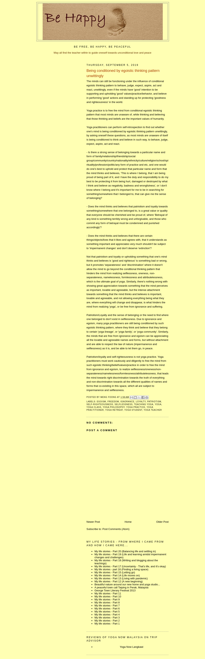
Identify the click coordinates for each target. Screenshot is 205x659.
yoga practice (135, 407)
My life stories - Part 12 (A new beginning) (118, 581)
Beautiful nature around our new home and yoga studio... (127, 584)
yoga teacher (153, 410)
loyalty (141, 401)
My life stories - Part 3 (107, 617)
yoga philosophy (114, 407)
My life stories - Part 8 (107, 602)
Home (128, 521)
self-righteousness (99, 404)
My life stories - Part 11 (107, 593)
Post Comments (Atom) (116, 529)
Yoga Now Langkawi (131, 646)
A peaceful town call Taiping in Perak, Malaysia (121, 587)
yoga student (133, 410)
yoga (158, 404)
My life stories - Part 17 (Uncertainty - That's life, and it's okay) (130, 566)
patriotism (154, 401)
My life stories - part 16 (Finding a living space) (121, 569)
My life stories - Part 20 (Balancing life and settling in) (125, 551)
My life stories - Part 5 (107, 611)
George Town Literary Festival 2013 (115, 590)
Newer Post (93, 521)
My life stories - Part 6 (107, 608)
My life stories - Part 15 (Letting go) (114, 572)
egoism (101, 401)
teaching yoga (143, 404)
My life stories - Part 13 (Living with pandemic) (121, 578)
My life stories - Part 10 (107, 596)
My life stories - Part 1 (107, 623)
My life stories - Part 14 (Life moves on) (117, 575)
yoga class (93, 407)
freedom (113, 401)
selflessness (124, 404)
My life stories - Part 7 (107, 605)
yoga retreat (114, 410)
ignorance (128, 401)
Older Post (162, 521)
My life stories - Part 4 (107, 614)
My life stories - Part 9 (107, 599)
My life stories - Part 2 (107, 620)
